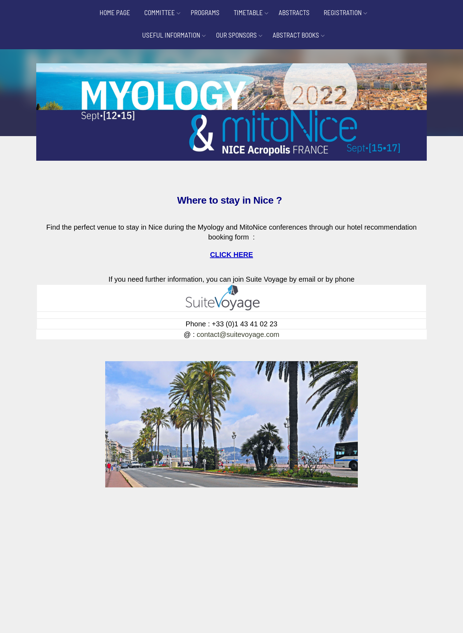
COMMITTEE (159, 12)
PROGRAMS (205, 12)
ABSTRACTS (294, 12)
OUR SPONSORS (236, 35)
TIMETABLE (248, 12)
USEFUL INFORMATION (171, 35)
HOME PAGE (115, 12)
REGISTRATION (343, 12)
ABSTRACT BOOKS (296, 35)
